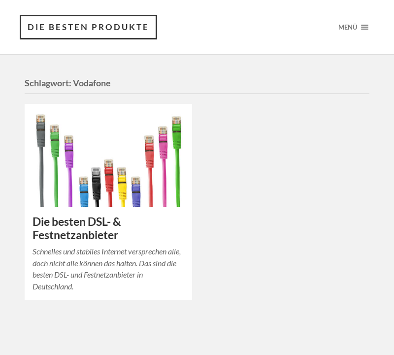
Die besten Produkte (88, 27)
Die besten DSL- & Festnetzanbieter (77, 228)
